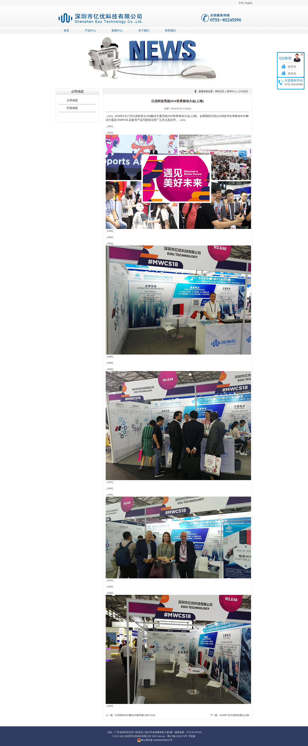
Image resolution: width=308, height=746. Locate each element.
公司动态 (72, 100)
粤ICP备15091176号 (177, 736)
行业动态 (72, 108)
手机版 (191, 736)
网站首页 (220, 91)
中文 (241, 3)
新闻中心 (117, 30)
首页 (66, 30)
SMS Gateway (158, 736)
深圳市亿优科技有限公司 (138, 736)
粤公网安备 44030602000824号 (154, 740)
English (248, 3)
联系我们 (170, 30)
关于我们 (143, 30)
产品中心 (90, 30)
